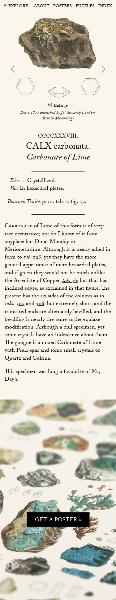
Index (105, 6)
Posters (62, 6)
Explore (16, 7)
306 (40, 304)
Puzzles (85, 6)
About (41, 6)
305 (20, 304)
